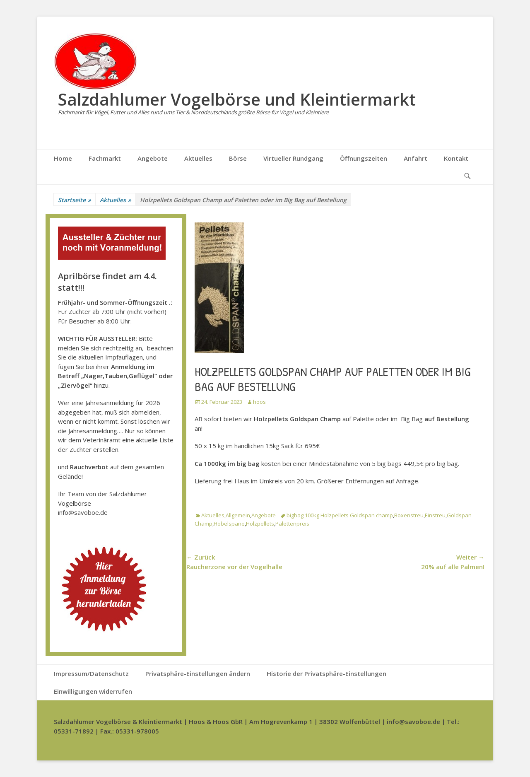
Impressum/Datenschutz (91, 673)
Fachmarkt (105, 158)
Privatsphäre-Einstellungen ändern (197, 673)
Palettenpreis (292, 523)
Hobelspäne (229, 523)
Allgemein (238, 515)
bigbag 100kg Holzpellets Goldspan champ (340, 515)
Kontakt (456, 158)
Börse (238, 158)
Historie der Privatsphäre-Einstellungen (326, 673)
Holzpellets (260, 523)
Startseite (74, 199)
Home (63, 158)
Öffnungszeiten (363, 158)
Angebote (152, 158)
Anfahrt (415, 158)
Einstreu (435, 515)
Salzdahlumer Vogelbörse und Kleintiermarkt (237, 99)
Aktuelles (198, 158)
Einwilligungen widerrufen (93, 691)
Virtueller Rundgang (293, 158)
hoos (259, 401)
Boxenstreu (409, 515)
